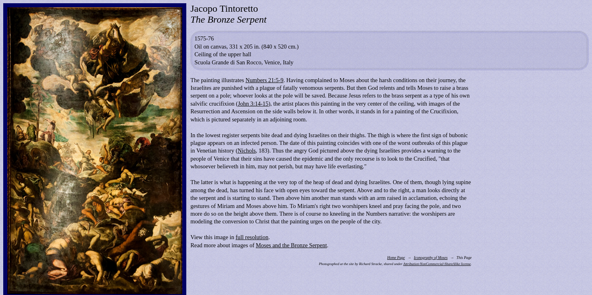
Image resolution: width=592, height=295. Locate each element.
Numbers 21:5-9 (264, 80)
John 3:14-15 (253, 103)
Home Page (396, 258)
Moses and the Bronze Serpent (291, 245)
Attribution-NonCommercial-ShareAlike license (437, 264)
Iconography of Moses (431, 258)
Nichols (247, 150)
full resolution (252, 237)
